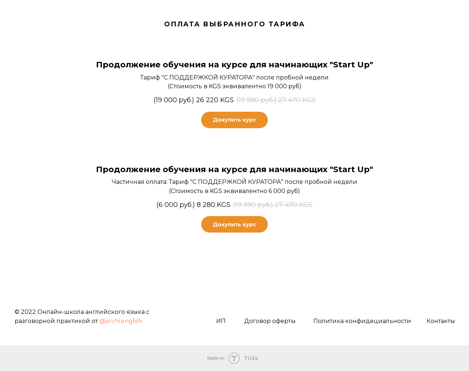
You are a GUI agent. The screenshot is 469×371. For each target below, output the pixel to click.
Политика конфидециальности (362, 321)
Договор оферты (270, 321)
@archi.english (120, 321)
